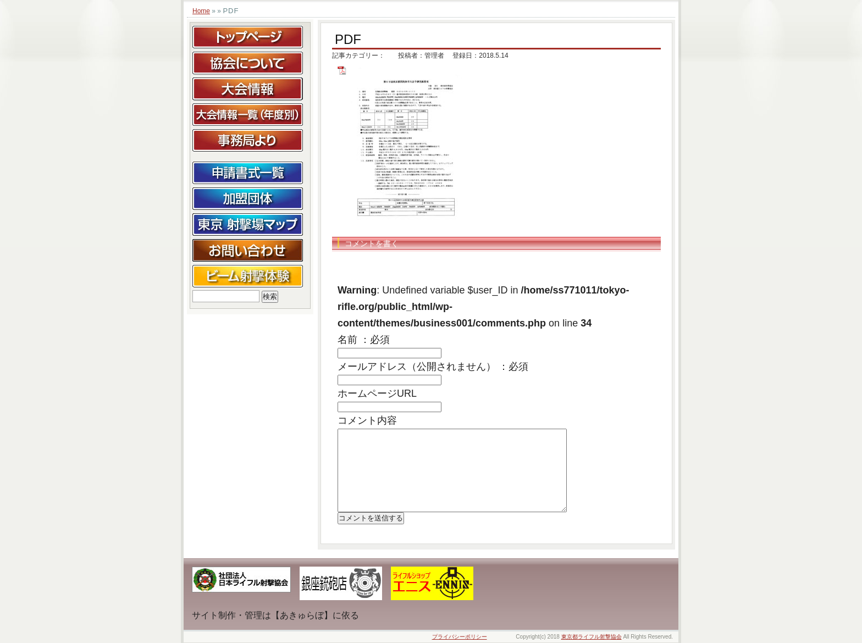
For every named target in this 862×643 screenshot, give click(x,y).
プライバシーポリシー (459, 637)
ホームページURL (377, 393)
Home (201, 11)
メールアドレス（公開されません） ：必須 (433, 366)
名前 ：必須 (364, 339)
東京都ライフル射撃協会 (591, 637)
